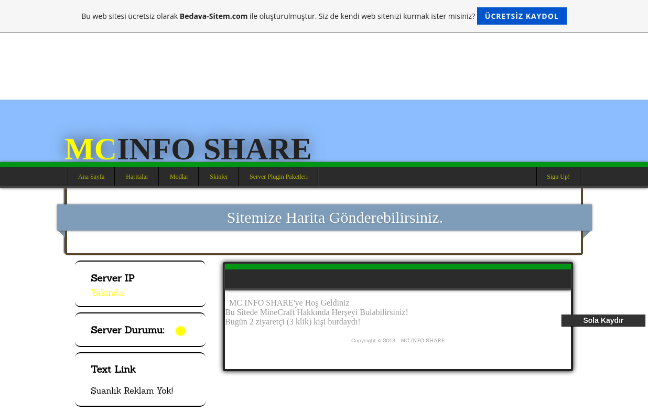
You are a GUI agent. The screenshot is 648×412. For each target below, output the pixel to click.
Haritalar (137, 176)
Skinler (219, 176)
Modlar (179, 176)
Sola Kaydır (603, 320)
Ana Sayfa (91, 176)
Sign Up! (558, 176)
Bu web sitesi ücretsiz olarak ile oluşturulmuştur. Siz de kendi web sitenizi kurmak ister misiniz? (323, 16)
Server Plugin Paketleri (279, 176)
